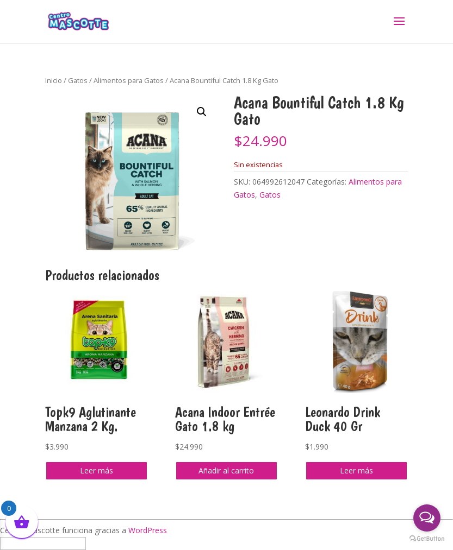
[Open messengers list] (426, 518)
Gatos (78, 80)
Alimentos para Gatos (129, 80)
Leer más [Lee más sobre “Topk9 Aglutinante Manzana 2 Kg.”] (96, 470)
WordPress (147, 530)
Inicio (53, 80)
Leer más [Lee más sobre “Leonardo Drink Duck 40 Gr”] (356, 470)
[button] (202, 112)
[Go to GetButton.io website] (426, 538)
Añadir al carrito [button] (226, 470)
